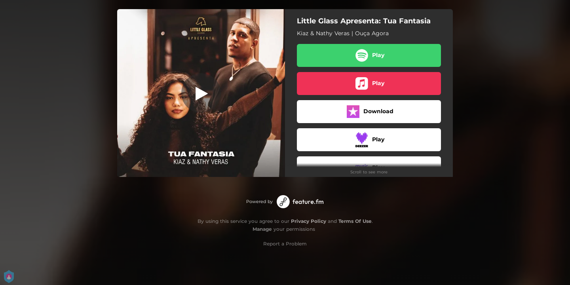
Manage (262, 229)
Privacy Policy (308, 221)
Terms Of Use (355, 221)
